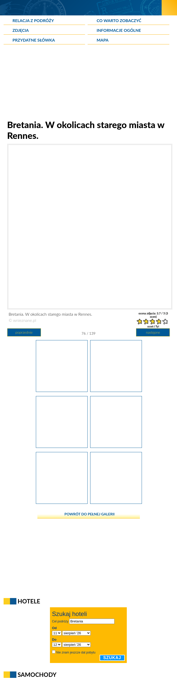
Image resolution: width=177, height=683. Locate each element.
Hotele (29, 601)
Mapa (102, 39)
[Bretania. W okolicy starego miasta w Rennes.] (62, 446)
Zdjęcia (21, 30)
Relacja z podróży (33, 20)
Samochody (37, 674)
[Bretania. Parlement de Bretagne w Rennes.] (62, 390)
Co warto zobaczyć (119, 20)
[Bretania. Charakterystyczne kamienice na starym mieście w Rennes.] (62, 502)
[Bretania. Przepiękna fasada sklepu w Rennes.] (116, 446)
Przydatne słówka (34, 39)
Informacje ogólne (119, 30)
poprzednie (24, 332)
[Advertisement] (88, 83)
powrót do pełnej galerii (90, 514)
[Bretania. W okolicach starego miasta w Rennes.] (116, 390)
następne (153, 332)
